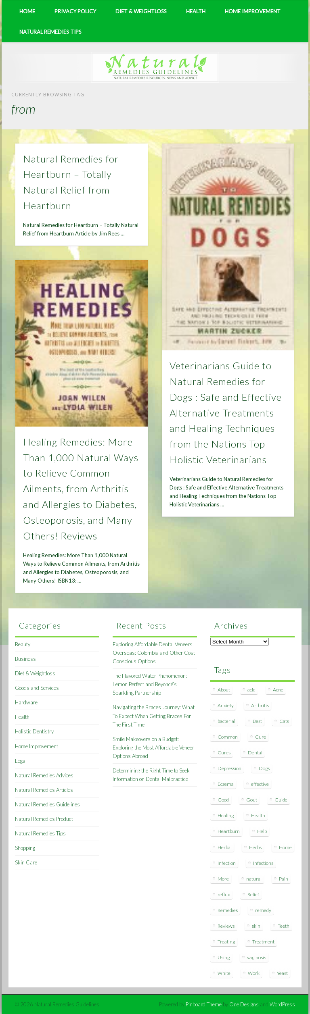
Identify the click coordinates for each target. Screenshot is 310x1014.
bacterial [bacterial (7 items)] (226, 721)
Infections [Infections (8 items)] (263, 863)
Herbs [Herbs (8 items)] (255, 847)
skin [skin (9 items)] (256, 926)
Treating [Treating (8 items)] (226, 942)
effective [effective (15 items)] (260, 784)
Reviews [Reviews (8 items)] (226, 926)
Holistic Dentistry (34, 731)
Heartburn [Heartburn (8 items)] (229, 831)
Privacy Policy (75, 11)
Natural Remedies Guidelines (47, 804)
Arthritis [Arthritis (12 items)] (260, 705)
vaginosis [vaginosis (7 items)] (256, 957)
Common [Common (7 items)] (228, 737)
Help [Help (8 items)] (262, 831)
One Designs (244, 1004)
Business (25, 659)
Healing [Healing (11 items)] (226, 815)
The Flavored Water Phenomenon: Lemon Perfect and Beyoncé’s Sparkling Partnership (150, 684)
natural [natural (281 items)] (254, 879)
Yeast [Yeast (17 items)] (282, 973)
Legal (21, 761)
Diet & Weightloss (141, 11)
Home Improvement (253, 11)
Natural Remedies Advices (44, 775)
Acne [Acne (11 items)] (278, 690)
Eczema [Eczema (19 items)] (226, 784)
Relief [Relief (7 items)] (253, 894)
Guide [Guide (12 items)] (280, 800)
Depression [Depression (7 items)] (229, 768)
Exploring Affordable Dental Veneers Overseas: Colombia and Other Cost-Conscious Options (155, 652)
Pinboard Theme (204, 1004)
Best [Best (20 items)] (257, 721)
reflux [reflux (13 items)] (224, 894)
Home (27, 11)
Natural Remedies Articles (44, 790)
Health (195, 11)
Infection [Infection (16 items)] (227, 863)
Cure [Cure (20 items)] (260, 737)
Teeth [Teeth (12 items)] (283, 926)
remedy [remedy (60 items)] (263, 910)
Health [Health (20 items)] (258, 815)
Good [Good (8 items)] (223, 800)
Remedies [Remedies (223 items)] (228, 910)
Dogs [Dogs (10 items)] (264, 768)
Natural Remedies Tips (50, 32)
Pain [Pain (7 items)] (283, 879)
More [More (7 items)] (223, 879)
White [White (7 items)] (224, 973)
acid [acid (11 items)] (251, 690)
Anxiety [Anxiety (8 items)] (226, 705)
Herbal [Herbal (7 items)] (225, 847)
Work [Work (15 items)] (254, 973)
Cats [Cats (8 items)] (284, 721)
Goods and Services (37, 688)
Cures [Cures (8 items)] (224, 753)
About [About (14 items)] (224, 690)
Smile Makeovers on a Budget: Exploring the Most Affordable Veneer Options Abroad (153, 747)
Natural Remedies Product (44, 819)
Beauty (22, 644)
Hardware (26, 702)
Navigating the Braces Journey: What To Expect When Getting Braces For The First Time (154, 715)
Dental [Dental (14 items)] (255, 753)
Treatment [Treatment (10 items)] (263, 942)
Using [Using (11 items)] (224, 957)
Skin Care (26, 862)
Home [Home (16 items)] (285, 847)
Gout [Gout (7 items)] (251, 800)
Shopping (25, 848)
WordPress (282, 1004)
